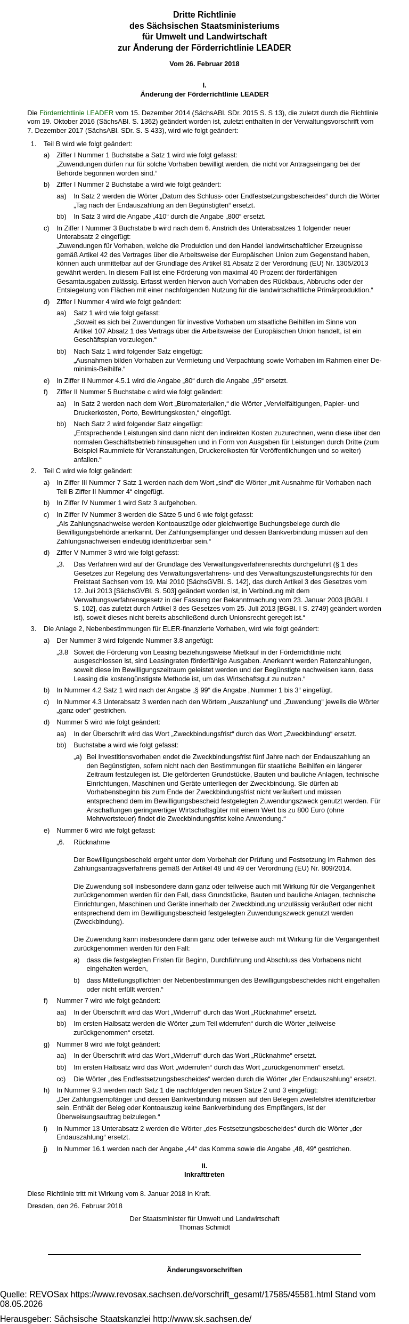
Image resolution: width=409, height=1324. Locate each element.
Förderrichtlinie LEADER (76, 113)
